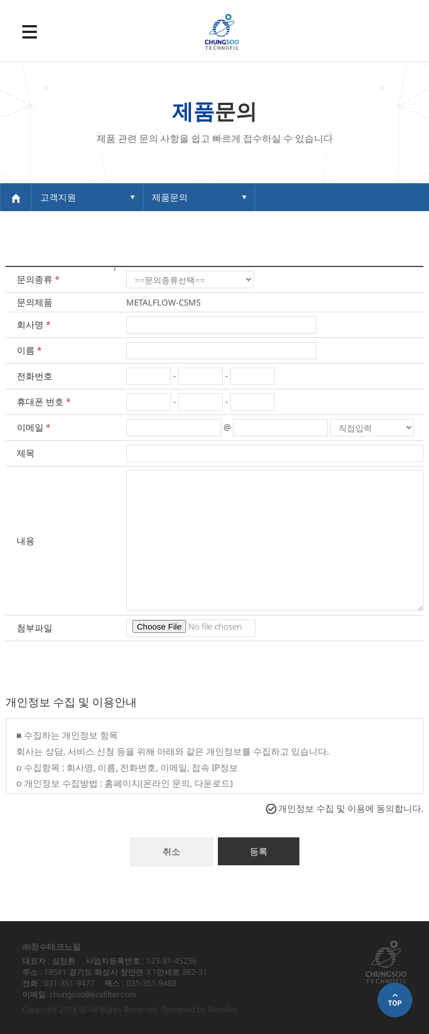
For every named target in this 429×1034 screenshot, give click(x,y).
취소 (171, 851)
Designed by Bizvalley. (200, 1009)
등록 (259, 851)
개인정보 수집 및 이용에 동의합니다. (350, 808)
